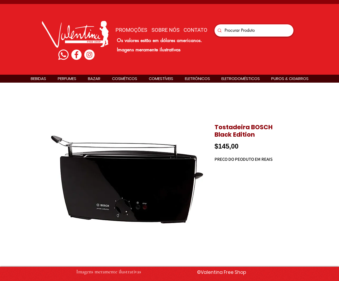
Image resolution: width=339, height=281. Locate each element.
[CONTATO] (195, 30)
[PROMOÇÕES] (131, 30)
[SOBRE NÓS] (165, 30)
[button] (38, 78)
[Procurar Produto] (253, 30)
